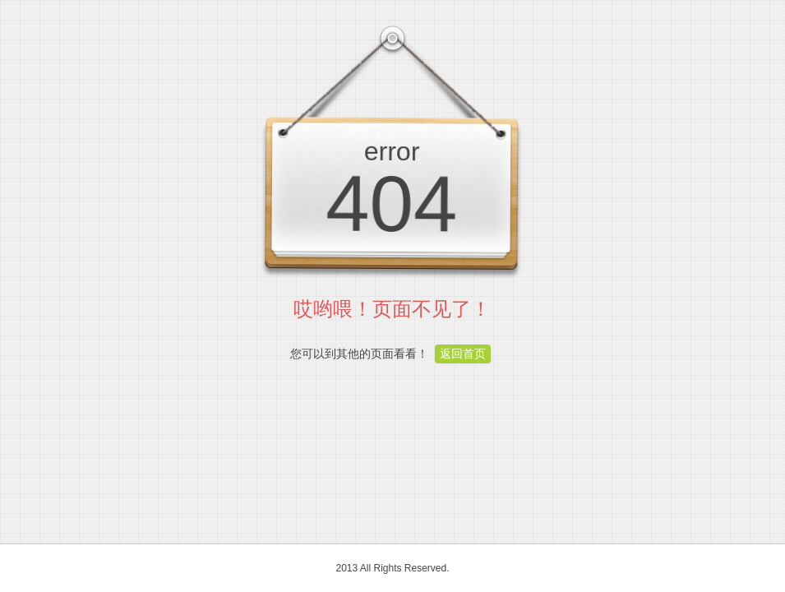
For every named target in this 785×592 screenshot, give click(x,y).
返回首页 (463, 353)
